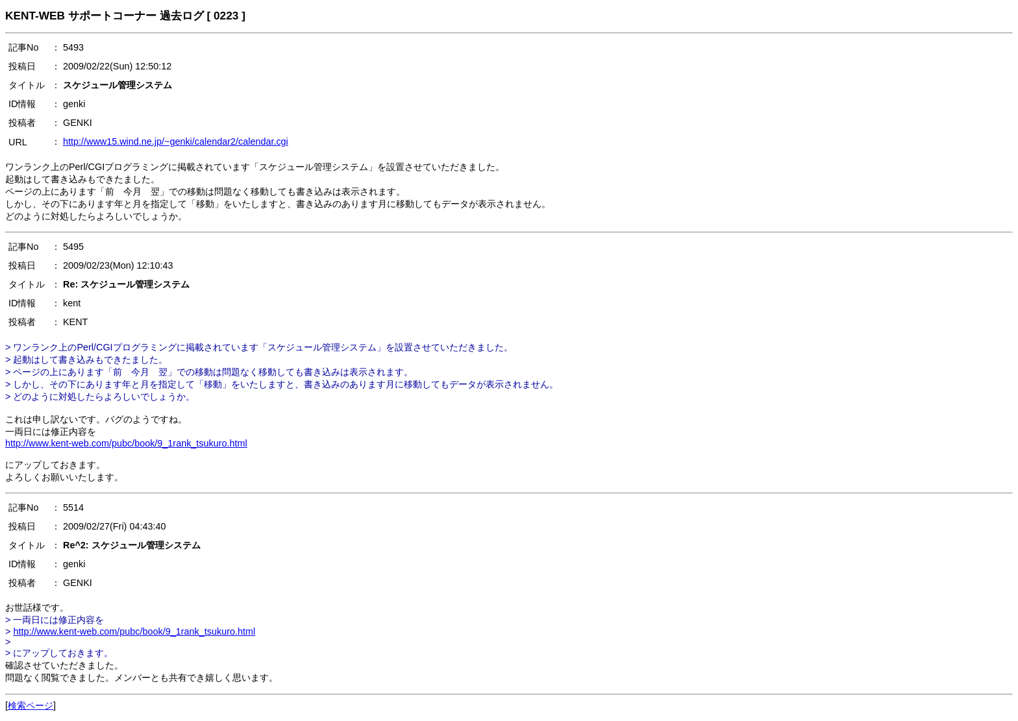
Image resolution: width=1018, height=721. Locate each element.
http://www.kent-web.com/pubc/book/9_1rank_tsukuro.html (126, 443)
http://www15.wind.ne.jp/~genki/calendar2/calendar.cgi (175, 141)
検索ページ (30, 705)
